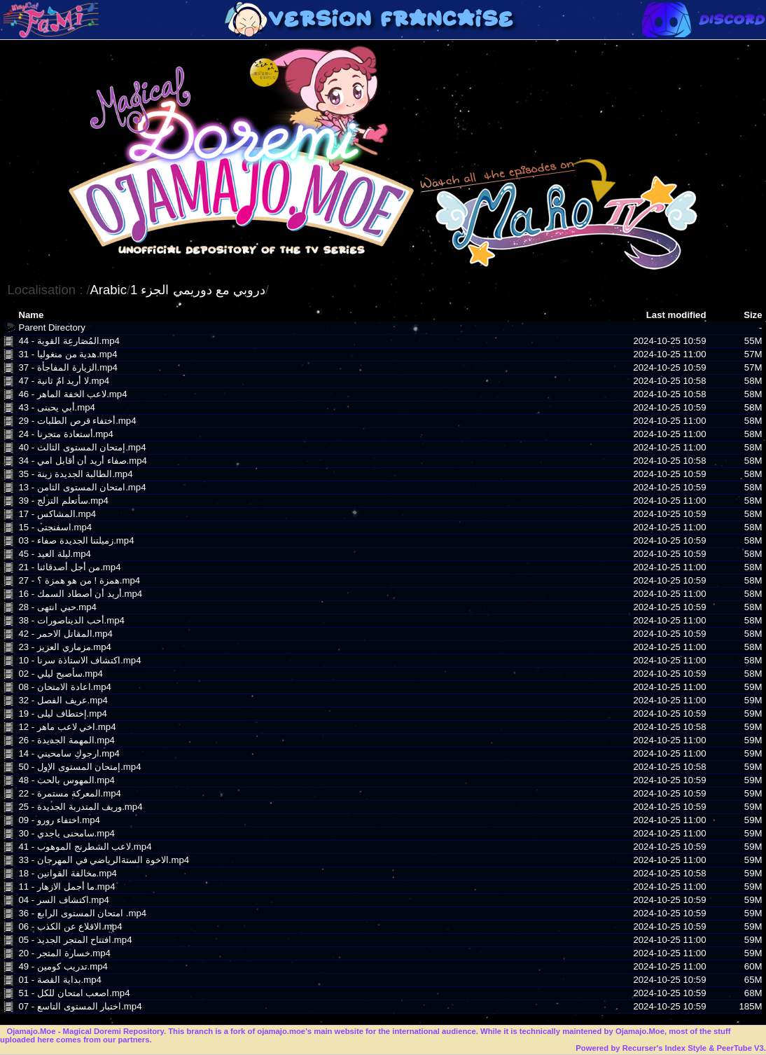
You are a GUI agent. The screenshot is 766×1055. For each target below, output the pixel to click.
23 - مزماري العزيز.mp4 (64, 647)
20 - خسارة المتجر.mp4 (64, 953)
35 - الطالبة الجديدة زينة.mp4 (75, 474)
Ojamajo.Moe (30, 1031)
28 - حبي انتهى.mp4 (57, 607)
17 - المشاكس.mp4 (57, 514)
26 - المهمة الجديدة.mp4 (66, 740)
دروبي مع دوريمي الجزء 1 (197, 289)
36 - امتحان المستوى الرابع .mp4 (82, 913)
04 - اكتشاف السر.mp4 (63, 900)
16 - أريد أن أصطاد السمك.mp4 (80, 593)
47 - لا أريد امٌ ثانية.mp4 (63, 380)
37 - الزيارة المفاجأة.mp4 (67, 367)
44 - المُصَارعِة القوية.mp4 (68, 341)
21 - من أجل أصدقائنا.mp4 (69, 567)
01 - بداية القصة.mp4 (59, 979)
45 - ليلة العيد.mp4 (54, 554)
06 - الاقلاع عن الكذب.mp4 (70, 926)
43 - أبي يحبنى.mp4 (56, 407)
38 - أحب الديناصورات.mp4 (71, 620)
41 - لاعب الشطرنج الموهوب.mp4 (84, 846)
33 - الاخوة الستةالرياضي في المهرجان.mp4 (103, 860)
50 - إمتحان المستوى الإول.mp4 (79, 766)
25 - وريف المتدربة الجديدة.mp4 (80, 806)
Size (753, 315)
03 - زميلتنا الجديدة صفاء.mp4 (76, 540)
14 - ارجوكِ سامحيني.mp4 (68, 753)
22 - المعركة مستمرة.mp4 (69, 793)
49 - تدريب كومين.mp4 (62, 966)
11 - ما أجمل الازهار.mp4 (66, 886)
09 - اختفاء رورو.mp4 (58, 820)
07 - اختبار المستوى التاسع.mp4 (79, 1006)
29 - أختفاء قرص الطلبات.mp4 (77, 420)
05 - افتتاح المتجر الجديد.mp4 (75, 940)
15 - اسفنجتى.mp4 (55, 527)
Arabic (108, 289)
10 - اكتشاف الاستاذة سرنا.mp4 (79, 660)
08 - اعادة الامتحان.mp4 (64, 687)
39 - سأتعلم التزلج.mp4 (63, 500)
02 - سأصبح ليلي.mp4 (60, 673)
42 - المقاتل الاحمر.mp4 (65, 633)
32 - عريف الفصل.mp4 (62, 700)
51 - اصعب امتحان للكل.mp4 (74, 993)
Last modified (676, 315)
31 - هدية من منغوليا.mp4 (67, 354)
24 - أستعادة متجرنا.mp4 (65, 434)
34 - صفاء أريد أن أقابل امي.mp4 (82, 460)
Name (30, 315)
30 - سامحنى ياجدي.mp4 (66, 833)
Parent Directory (51, 327)
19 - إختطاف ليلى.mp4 (62, 713)
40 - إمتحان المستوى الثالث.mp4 (82, 447)
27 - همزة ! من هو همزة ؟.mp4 (79, 580)
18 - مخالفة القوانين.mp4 (67, 873)
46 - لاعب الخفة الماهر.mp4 (72, 394)
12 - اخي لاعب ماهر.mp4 (67, 727)
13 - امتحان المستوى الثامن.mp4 (82, 487)
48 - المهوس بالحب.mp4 (66, 780)
